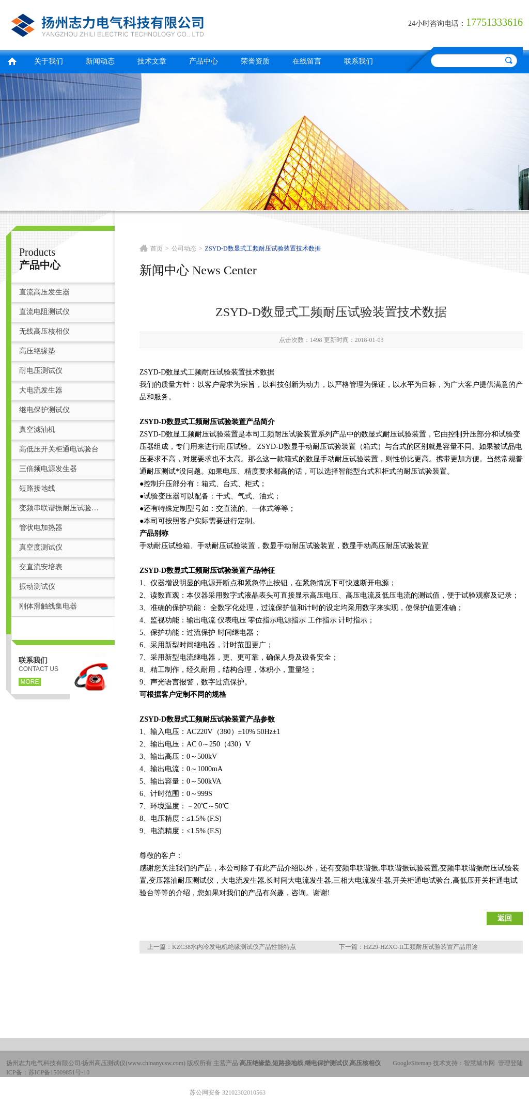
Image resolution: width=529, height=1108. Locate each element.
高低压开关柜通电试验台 (59, 449)
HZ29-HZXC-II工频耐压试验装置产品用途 (421, 946)
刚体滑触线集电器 (48, 606)
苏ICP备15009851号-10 (59, 1072)
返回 (504, 918)
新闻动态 (100, 61)
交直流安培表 (41, 567)
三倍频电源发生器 (48, 469)
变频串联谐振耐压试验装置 (61, 508)
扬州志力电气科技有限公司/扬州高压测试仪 (132, 23)
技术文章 (151, 61)
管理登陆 (510, 1063)
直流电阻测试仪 (44, 312)
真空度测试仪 (41, 547)
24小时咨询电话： (437, 23)
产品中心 (203, 61)
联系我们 (358, 61)
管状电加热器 (41, 528)
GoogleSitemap (412, 1063)
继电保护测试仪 (44, 410)
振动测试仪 (37, 586)
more (30, 681)
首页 (12, 60)
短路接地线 (37, 488)
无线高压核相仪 (44, 331)
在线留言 (306, 61)
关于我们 (48, 61)
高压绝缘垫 (37, 351)
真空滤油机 (37, 429)
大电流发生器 (41, 390)
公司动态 (184, 248)
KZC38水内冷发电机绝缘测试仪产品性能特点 (234, 946)
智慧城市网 (479, 1063)
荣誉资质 (255, 61)
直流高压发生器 (44, 292)
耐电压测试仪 (41, 370)
